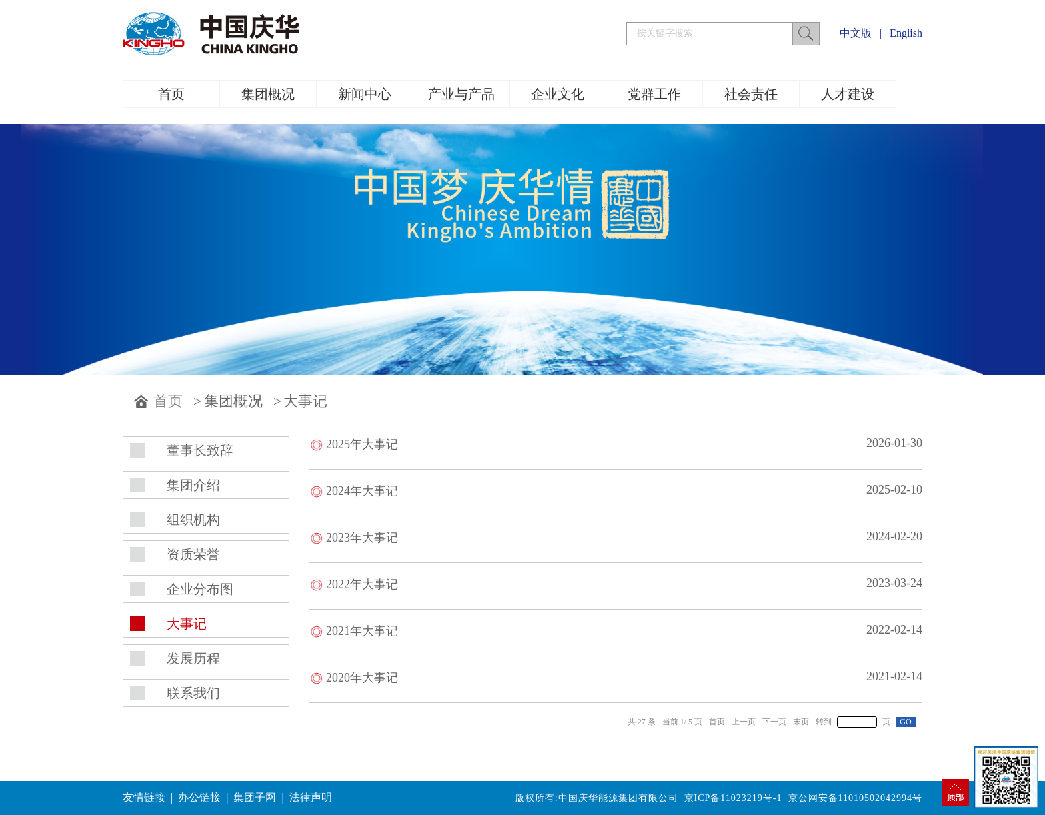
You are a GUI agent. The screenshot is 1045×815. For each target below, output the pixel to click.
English (906, 33)
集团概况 (268, 94)
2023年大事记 (362, 537)
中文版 (856, 33)
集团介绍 (193, 485)
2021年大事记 (362, 631)
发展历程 (193, 658)
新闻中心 (364, 94)
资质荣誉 (193, 554)
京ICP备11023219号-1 (733, 798)
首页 (171, 94)
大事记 (305, 401)
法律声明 (310, 797)
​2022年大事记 (362, 584)
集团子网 (254, 797)
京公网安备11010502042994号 (855, 798)
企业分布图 (200, 589)
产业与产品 (461, 94)
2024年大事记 (362, 491)
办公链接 (199, 797)
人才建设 (847, 94)
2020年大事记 (362, 677)
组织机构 (193, 519)
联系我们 (193, 693)
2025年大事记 (362, 444)
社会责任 (751, 94)
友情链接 (144, 797)
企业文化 (557, 94)
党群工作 (654, 94)
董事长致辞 (200, 450)
